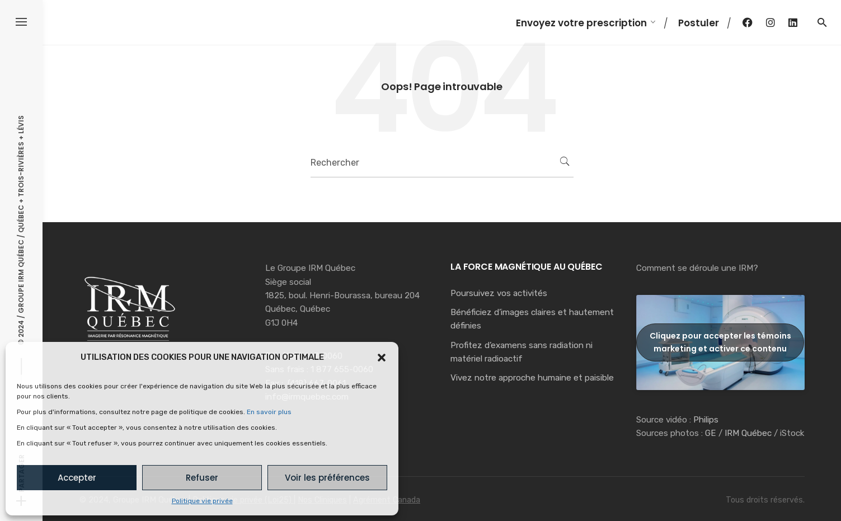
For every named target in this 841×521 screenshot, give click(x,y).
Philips (705, 420)
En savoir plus (269, 412)
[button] (381, 357)
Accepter (77, 478)
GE (710, 433)
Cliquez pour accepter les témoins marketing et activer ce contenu (720, 342)
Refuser (202, 478)
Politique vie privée (202, 501)
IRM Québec (748, 433)
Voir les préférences (327, 478)
